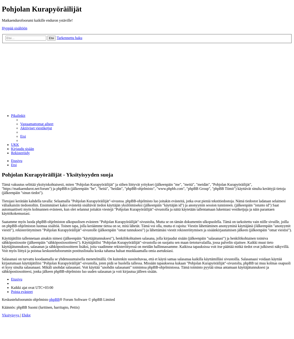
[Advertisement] (147, 78)
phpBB (54, 299)
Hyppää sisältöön (14, 28)
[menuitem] (36, 124)
